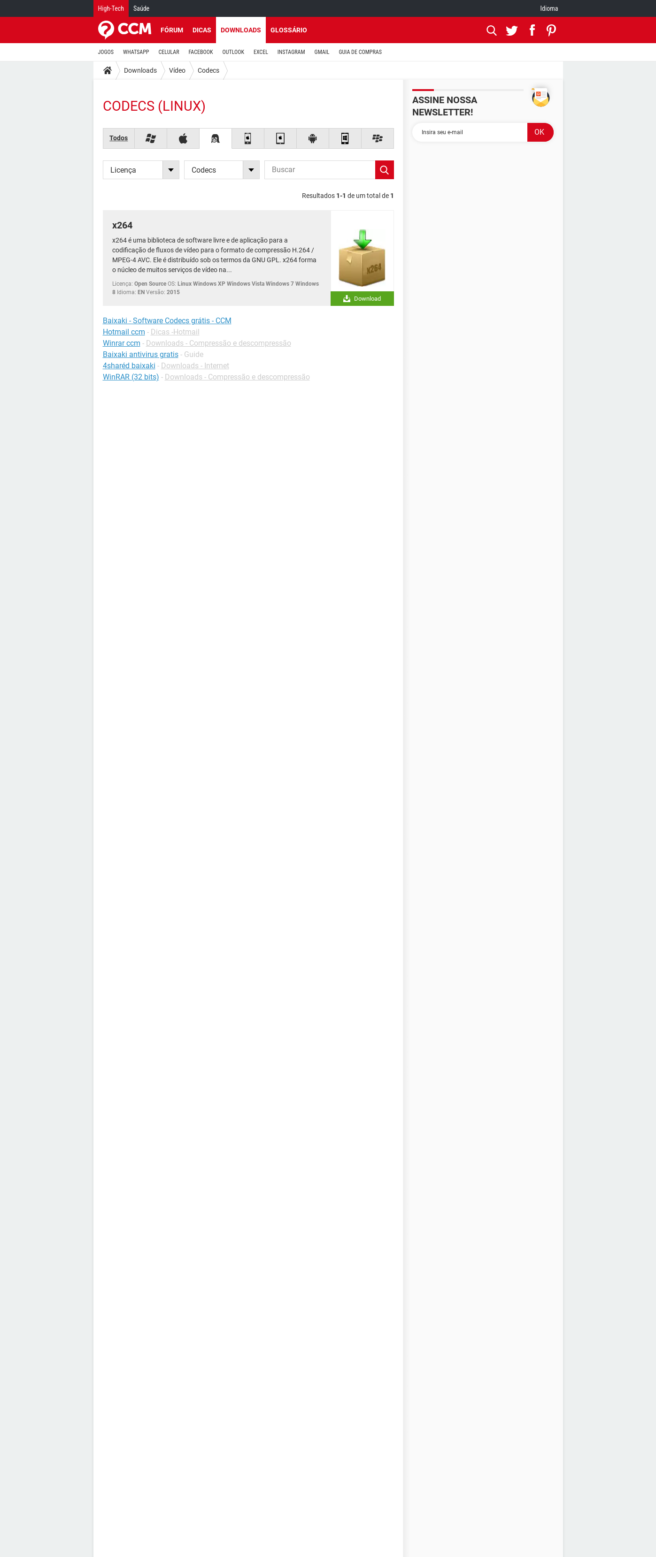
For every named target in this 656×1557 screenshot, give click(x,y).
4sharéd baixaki (129, 365)
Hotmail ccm (124, 331)
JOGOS (106, 52)
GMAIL (322, 52)
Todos (118, 138)
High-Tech (111, 8)
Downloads (241, 30)
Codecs (208, 70)
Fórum (172, 30)
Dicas (202, 30)
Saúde (141, 8)
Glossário (288, 30)
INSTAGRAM (291, 52)
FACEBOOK (201, 52)
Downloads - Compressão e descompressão (218, 343)
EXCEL (261, 52)
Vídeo (177, 70)
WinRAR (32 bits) (131, 376)
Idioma (549, 8)
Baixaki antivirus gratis (140, 354)
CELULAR (169, 52)
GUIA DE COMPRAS (360, 52)
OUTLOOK (233, 52)
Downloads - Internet (195, 365)
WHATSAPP (136, 52)
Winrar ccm (121, 343)
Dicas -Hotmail (175, 331)
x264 (122, 225)
